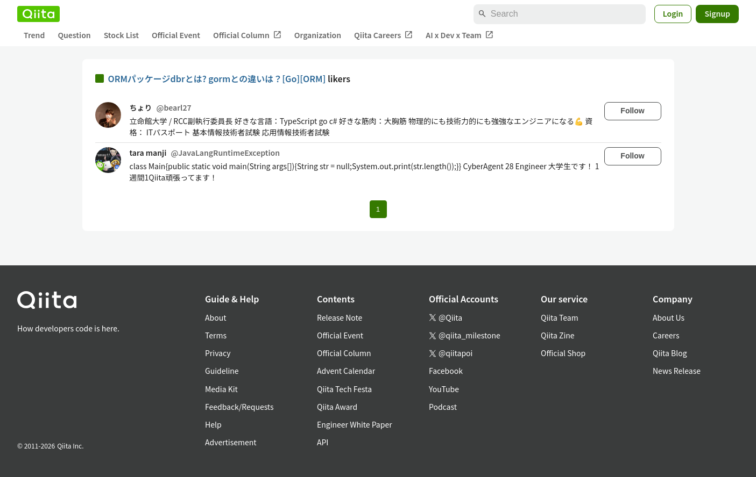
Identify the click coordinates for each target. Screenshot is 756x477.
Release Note (339, 317)
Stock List (121, 35)
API (322, 442)
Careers (666, 335)
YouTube (444, 389)
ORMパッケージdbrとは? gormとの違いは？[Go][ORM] (218, 78)
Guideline (222, 370)
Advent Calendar (346, 370)
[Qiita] (38, 14)
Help (213, 424)
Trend (34, 35)
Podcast (443, 406)
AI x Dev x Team (459, 35)
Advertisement (231, 442)
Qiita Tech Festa (344, 389)
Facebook (446, 370)
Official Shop (563, 353)
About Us (668, 317)
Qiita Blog (670, 353)
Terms (216, 335)
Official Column (247, 35)
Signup (717, 13)
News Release (677, 370)
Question (74, 35)
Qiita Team (559, 317)
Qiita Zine (558, 335)
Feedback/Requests (239, 406)
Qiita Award (337, 406)
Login (673, 13)
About (215, 317)
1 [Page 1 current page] (378, 209)
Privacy (217, 353)
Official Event (176, 35)
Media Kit (221, 389)
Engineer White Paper (354, 424)
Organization (317, 35)
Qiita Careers (383, 35)
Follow (632, 110)
